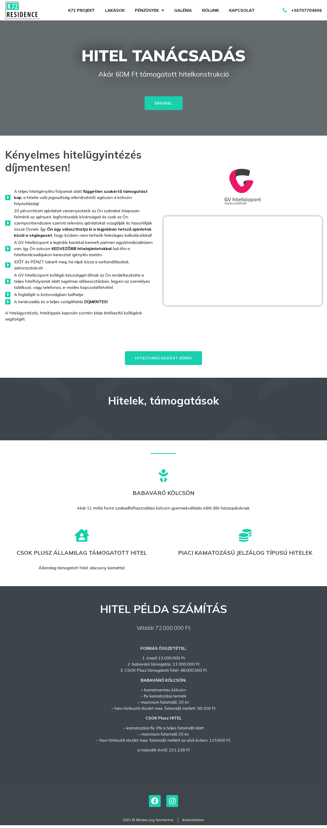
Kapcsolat (242, 10)
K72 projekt (81, 10)
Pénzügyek (149, 10)
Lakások (115, 10)
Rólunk (210, 10)
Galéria (183, 10)
